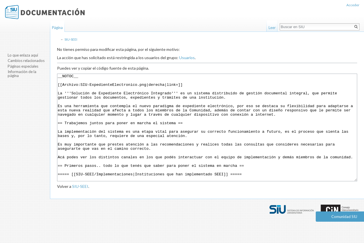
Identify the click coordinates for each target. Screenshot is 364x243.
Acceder (352, 5)
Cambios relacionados (26, 60)
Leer (272, 27)
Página (57, 27)
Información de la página (22, 73)
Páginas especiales (23, 66)
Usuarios (187, 57)
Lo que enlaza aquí (23, 55)
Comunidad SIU (344, 216)
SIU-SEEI (70, 39)
